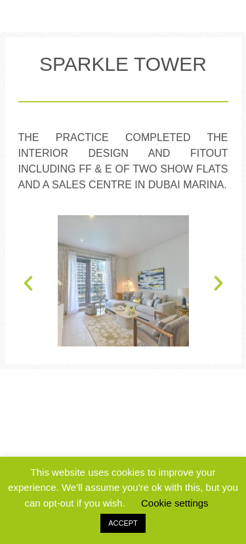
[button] (28, 311)
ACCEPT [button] (123, 523)
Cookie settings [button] (175, 503)
